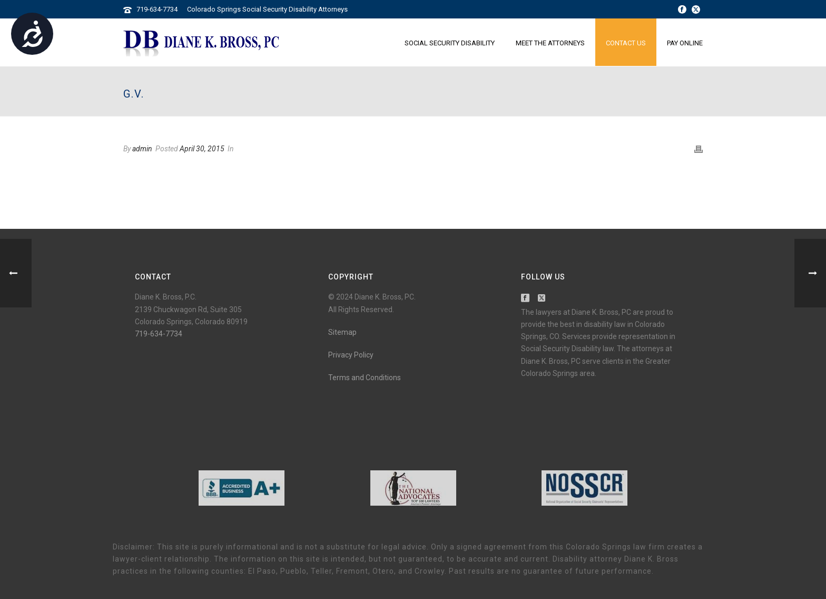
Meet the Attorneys (550, 43)
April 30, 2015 (202, 148)
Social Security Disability (450, 43)
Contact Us (626, 43)
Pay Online (685, 43)
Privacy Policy (350, 355)
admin (142, 148)
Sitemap (342, 332)
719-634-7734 (157, 9)
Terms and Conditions (364, 377)
